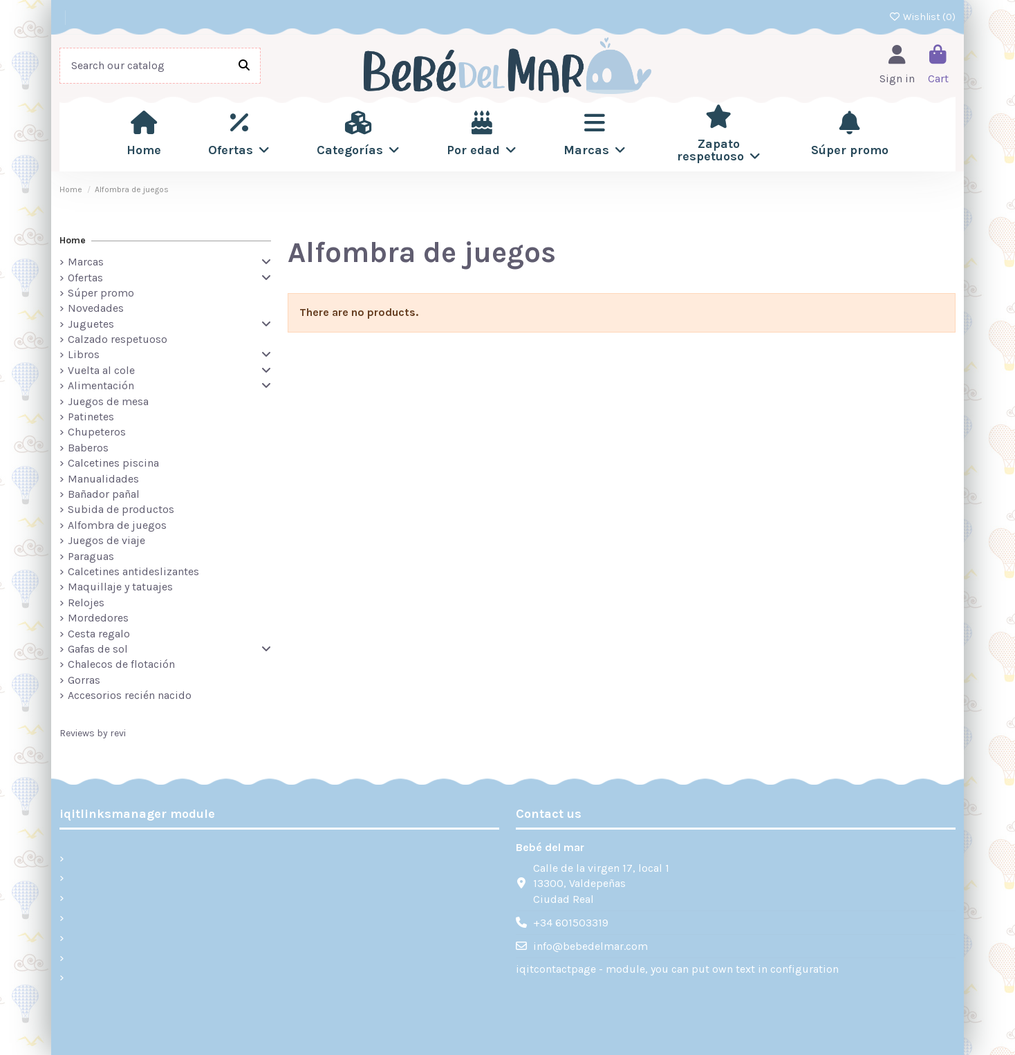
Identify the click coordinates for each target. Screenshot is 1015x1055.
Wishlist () (922, 17)
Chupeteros (97, 431)
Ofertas (85, 277)
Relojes (86, 602)
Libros (84, 354)
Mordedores (98, 617)
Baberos (88, 447)
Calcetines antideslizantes (133, 571)
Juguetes (91, 323)
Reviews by (92, 733)
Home (72, 240)
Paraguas (91, 556)
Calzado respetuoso (117, 339)
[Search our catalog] (244, 66)
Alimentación (101, 385)
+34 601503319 (570, 922)
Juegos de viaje (106, 540)
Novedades (96, 308)
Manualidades (103, 478)
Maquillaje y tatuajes (120, 586)
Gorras (84, 680)
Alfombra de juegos (117, 525)
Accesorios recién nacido (130, 695)
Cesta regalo (99, 633)
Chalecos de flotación (121, 664)
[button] (239, 134)
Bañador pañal (104, 494)
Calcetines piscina (113, 462)
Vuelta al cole (101, 370)
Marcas (86, 261)
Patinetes (91, 416)
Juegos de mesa (108, 401)
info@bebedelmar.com (590, 946)
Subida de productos (121, 509)
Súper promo (101, 292)
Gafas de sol (98, 648)
